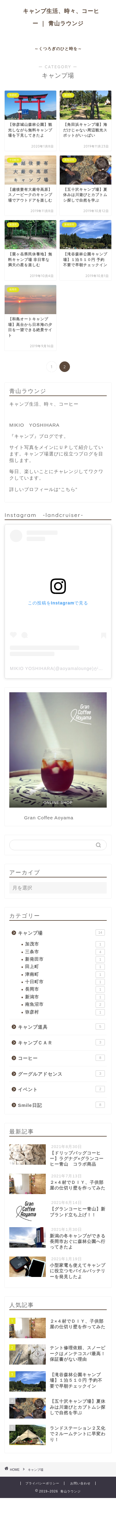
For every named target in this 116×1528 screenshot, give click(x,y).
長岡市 (65, 989)
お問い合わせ (80, 1483)
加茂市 (65, 944)
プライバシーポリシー (42, 1483)
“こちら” (68, 489)
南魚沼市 (65, 1004)
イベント (61, 1089)
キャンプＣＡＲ (61, 1042)
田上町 (65, 967)
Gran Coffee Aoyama (49, 817)
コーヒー (61, 1058)
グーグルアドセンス (61, 1073)
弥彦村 (65, 1012)
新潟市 (65, 997)
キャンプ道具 (61, 1026)
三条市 (65, 952)
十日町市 (65, 982)
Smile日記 (61, 1105)
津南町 (65, 974)
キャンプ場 (61, 932)
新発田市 (65, 959)
